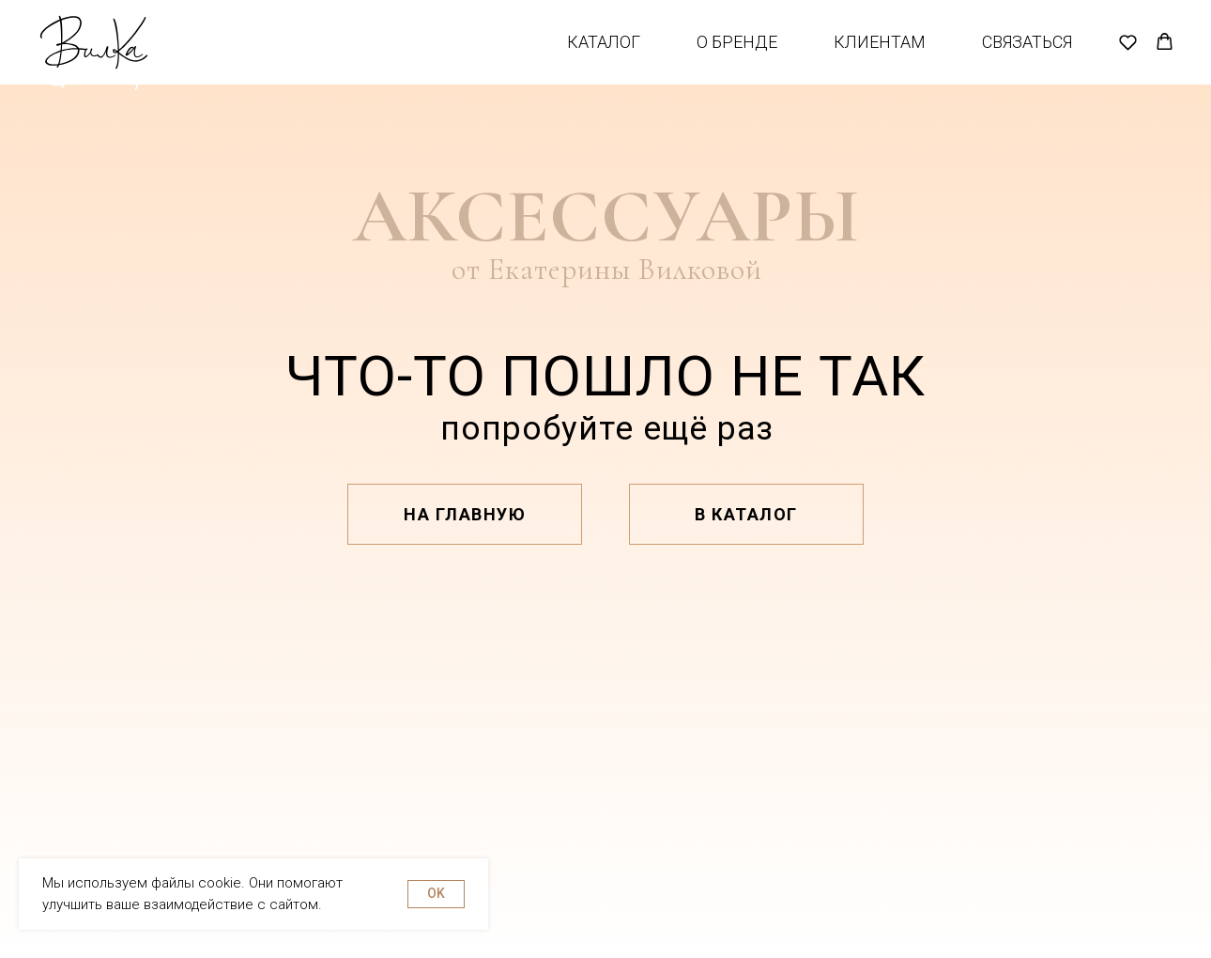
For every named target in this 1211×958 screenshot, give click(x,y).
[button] (1128, 56)
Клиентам (880, 56)
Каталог (603, 56)
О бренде (737, 56)
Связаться (1027, 56)
